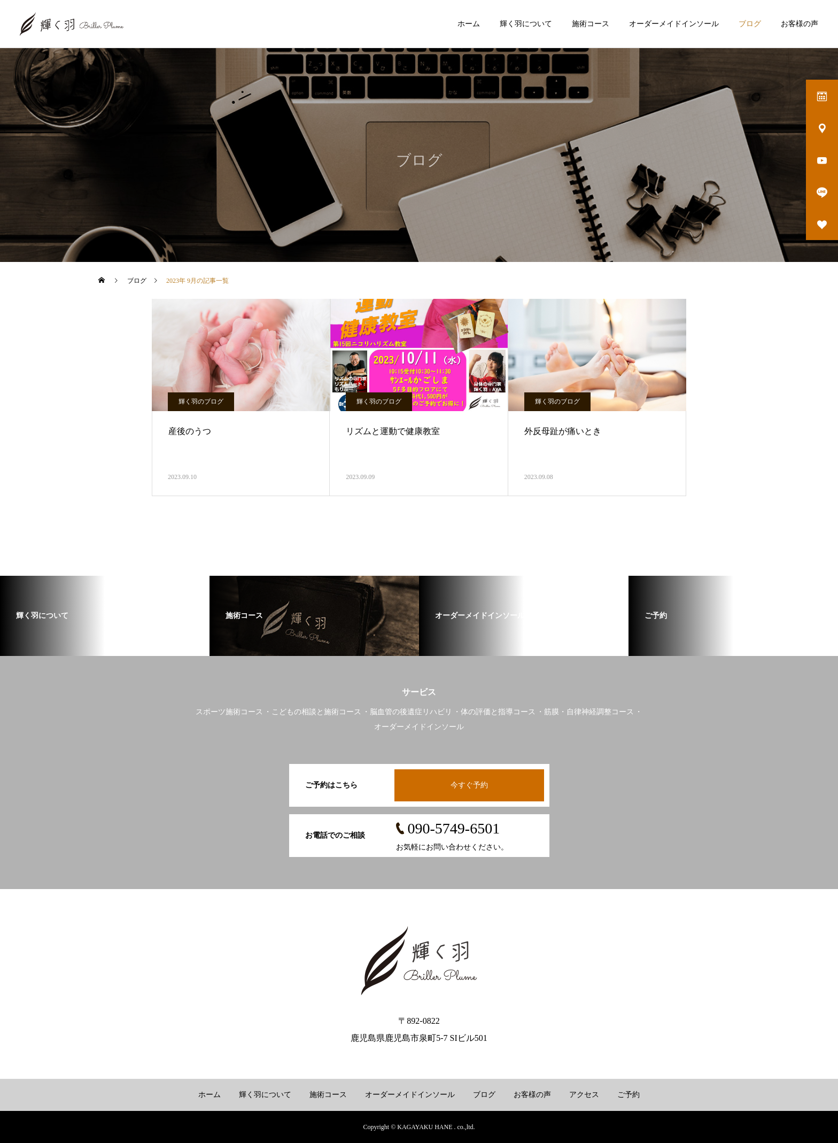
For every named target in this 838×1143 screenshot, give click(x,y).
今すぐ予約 (469, 785)
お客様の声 (799, 24)
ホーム (468, 24)
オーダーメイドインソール (674, 24)
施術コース (590, 24)
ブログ (750, 24)
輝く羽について (526, 24)
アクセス (584, 1095)
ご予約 (628, 1095)
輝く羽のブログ (201, 401)
